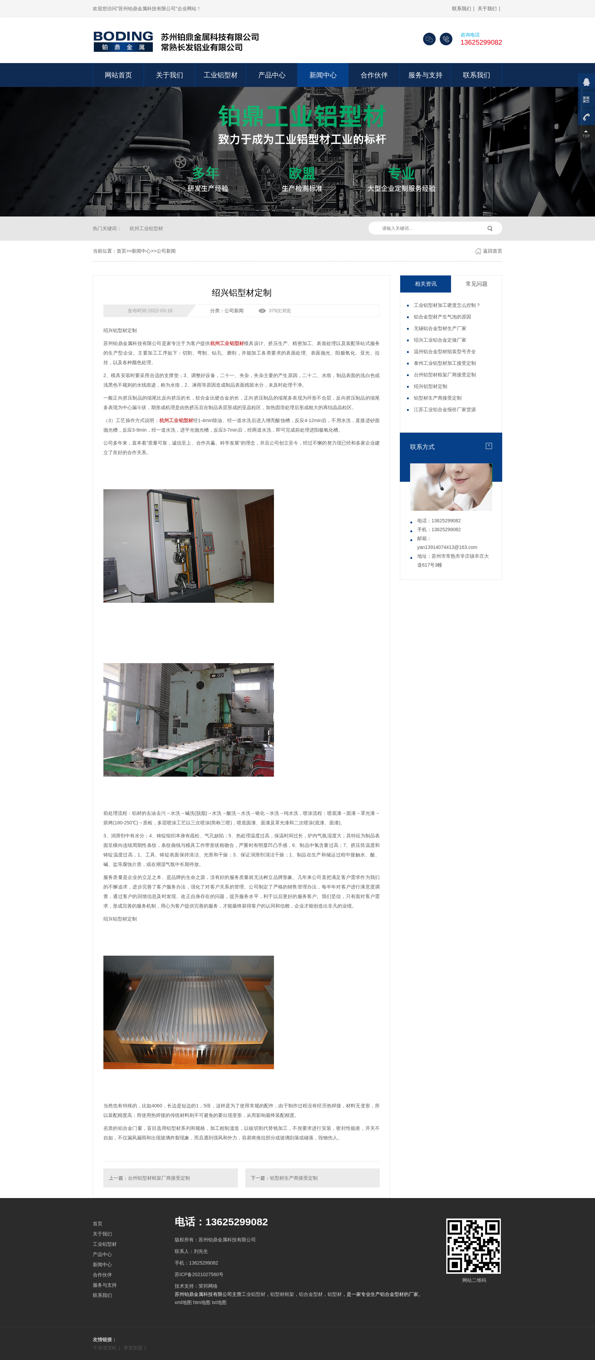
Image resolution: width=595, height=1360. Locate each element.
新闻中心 (323, 75)
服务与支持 (425, 75)
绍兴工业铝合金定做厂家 (440, 340)
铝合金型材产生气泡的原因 (442, 316)
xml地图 (183, 1302)
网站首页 (118, 75)
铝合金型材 (311, 1294)
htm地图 (202, 1302)
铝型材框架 (282, 1294)
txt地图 (219, 1302)
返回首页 (492, 251)
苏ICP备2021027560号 (199, 1274)
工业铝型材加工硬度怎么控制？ (447, 305)
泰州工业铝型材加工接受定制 (445, 363)
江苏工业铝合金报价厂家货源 (445, 409)
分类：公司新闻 (227, 310)
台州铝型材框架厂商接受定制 (159, 1178)
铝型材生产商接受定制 (294, 1178)
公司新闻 (166, 251)
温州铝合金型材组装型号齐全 (445, 351)
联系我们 (461, 8)
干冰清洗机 (105, 1347)
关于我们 (487, 8)
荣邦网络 (208, 1286)
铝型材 (335, 1294)
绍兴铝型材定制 (430, 386)
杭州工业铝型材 (146, 228)
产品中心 (272, 75)
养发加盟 (133, 1347)
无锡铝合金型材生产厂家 (440, 328)
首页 (121, 251)
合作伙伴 (374, 75)
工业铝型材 (221, 75)
